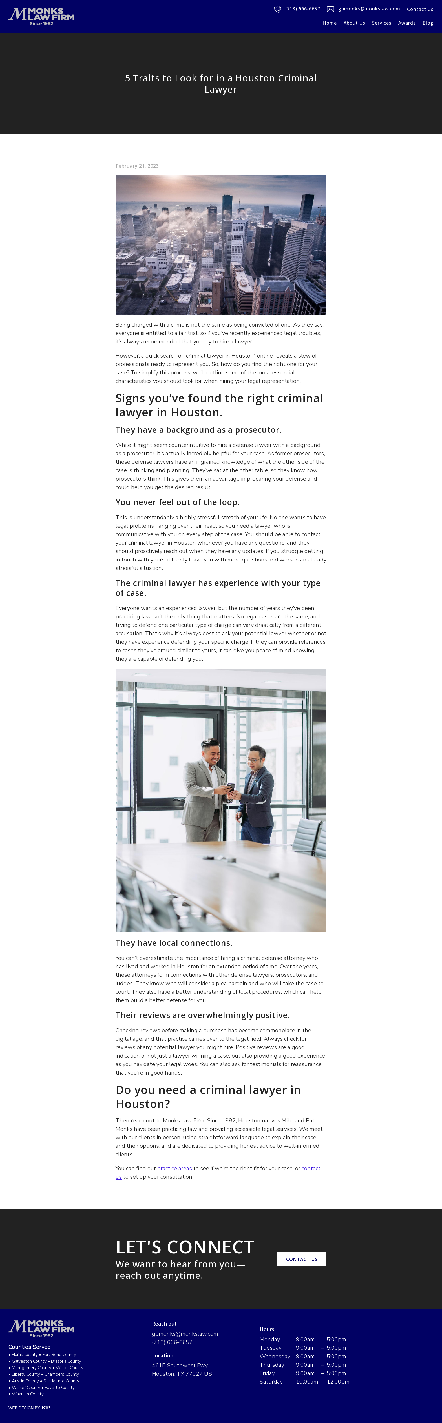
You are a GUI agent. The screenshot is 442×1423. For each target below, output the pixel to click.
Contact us (302, 1259)
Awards (407, 23)
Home (329, 23)
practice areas (174, 1168)
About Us (354, 23)
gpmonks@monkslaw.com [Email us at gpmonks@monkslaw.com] (185, 1334)
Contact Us (420, 9)
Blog (428, 23)
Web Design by (29, 1408)
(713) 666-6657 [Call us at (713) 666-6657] (172, 1342)
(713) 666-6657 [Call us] (297, 9)
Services (382, 23)
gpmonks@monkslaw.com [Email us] (363, 9)
